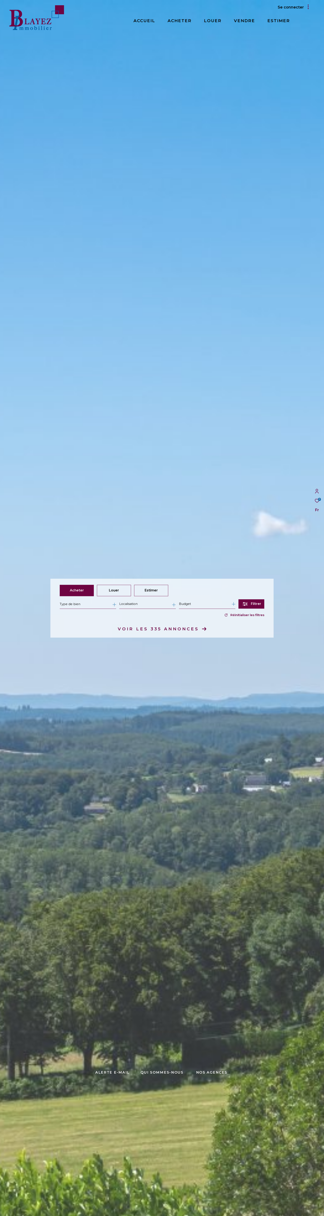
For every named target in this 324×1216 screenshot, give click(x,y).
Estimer (151, 590)
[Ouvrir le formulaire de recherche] (251, 604)
